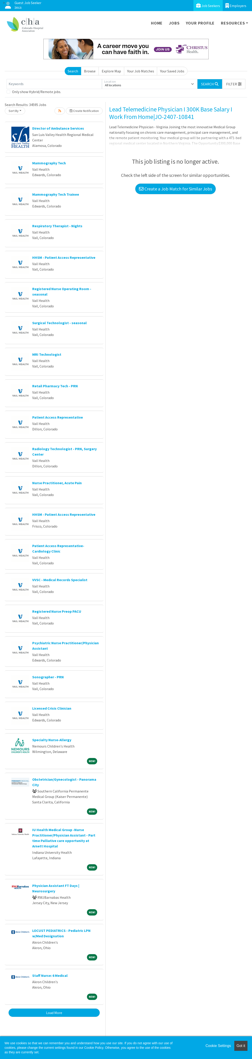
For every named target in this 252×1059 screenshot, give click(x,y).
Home (157, 23)
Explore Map (111, 71)
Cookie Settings (218, 1046)
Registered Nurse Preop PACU (56, 611)
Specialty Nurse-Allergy (51, 740)
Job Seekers (208, 5)
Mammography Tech (49, 163)
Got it (241, 1046)
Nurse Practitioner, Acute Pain (57, 483)
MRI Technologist (46, 354)
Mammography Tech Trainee (55, 194)
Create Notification (84, 111)
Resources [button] (233, 23)
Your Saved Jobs (172, 71)
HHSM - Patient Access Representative (63, 257)
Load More (54, 1012)
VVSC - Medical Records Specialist (59, 580)
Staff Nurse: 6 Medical (50, 975)
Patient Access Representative (57, 417)
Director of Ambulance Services (58, 128)
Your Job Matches (140, 71)
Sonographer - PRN (48, 677)
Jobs (174, 23)
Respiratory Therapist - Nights (57, 226)
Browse (90, 71)
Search (73, 71)
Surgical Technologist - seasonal (59, 323)
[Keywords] (54, 84)
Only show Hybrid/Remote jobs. (36, 91)
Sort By (14, 111)
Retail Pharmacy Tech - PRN (55, 386)
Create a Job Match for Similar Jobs (175, 189)
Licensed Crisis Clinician (51, 708)
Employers (235, 5)
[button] (233, 84)
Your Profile (200, 23)
